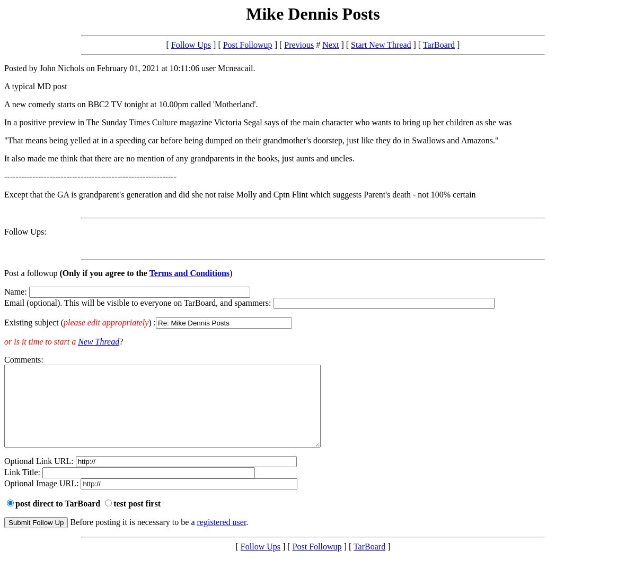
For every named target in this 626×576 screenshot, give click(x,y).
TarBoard (439, 44)
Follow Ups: (25, 231)
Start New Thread (381, 44)
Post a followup (30, 273)
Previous (299, 44)
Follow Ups (191, 44)
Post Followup (247, 44)
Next (330, 44)
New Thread (98, 341)
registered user (221, 538)
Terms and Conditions (189, 273)
